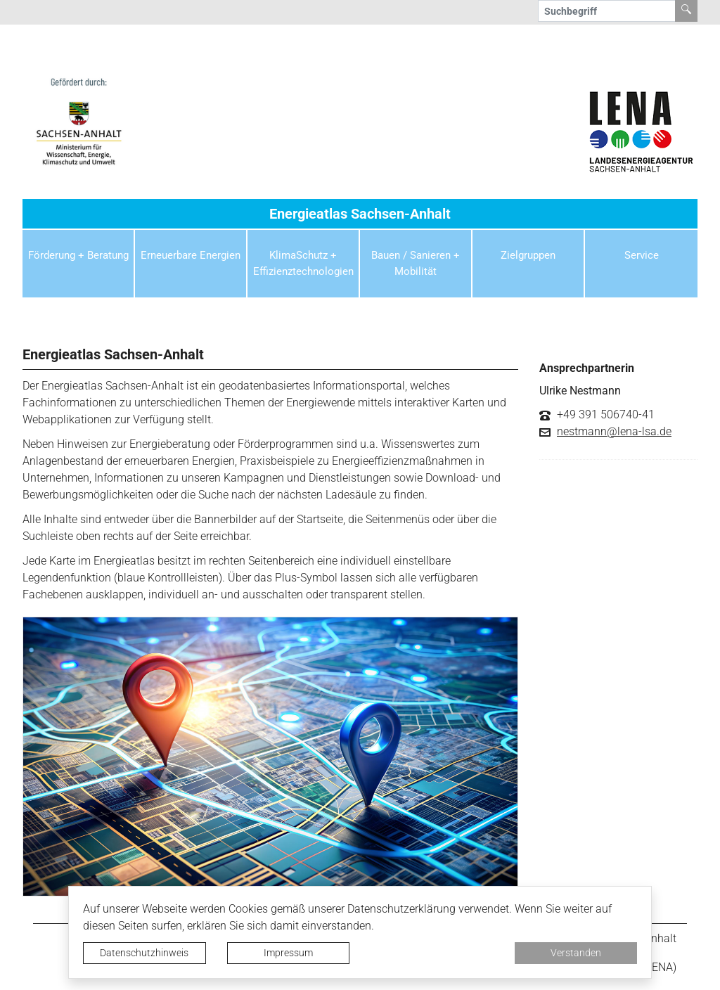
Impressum (288, 952)
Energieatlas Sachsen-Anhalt (360, 213)
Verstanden (576, 952)
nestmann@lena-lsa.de (614, 431)
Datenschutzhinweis (144, 952)
